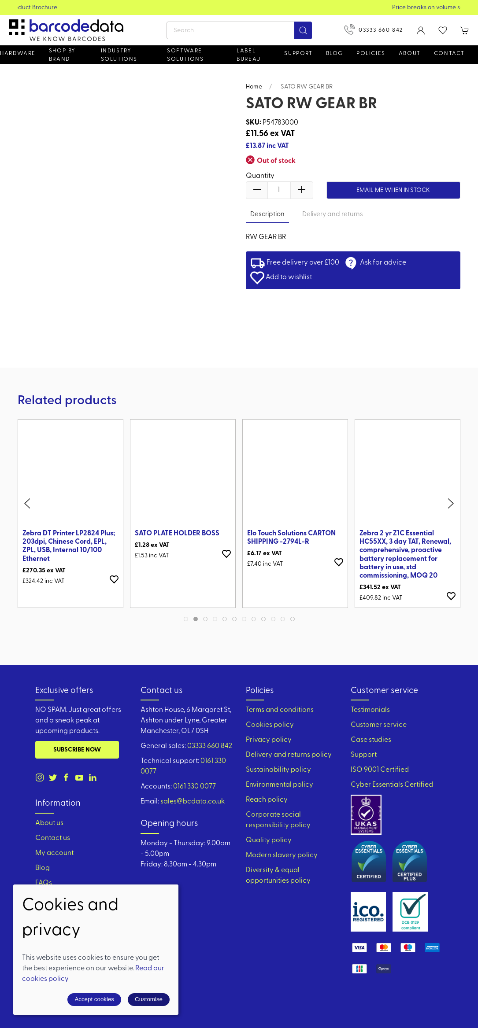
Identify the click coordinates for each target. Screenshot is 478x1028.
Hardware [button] (18, 53)
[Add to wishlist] (114, 579)
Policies (370, 53)
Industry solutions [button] (119, 55)
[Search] (239, 30)
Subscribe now (77, 750)
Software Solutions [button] (185, 55)
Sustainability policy (278, 770)
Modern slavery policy (282, 855)
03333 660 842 (373, 29)
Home (254, 87)
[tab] (186, 619)
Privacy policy (269, 740)
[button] (442, 30)
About (410, 53)
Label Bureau (249, 55)
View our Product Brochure (239, 8)
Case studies (371, 740)
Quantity (260, 176)
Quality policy (269, 840)
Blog (334, 53)
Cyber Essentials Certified (392, 785)
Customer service (379, 725)
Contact (449, 53)
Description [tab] (267, 214)
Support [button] (298, 53)
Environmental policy (279, 785)
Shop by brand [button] (62, 55)
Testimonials (370, 710)
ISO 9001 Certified (380, 770)
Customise (149, 999)
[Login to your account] (420, 30)
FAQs (43, 883)
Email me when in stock (393, 190)
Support (364, 755)
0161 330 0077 (194, 786)
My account (54, 853)
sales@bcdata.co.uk (192, 801)
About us (49, 823)
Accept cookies (94, 999)
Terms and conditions (280, 710)
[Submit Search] (303, 30)
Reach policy (267, 799)
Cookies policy (270, 725)
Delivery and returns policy (289, 755)
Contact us (52, 838)
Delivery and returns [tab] (332, 214)
